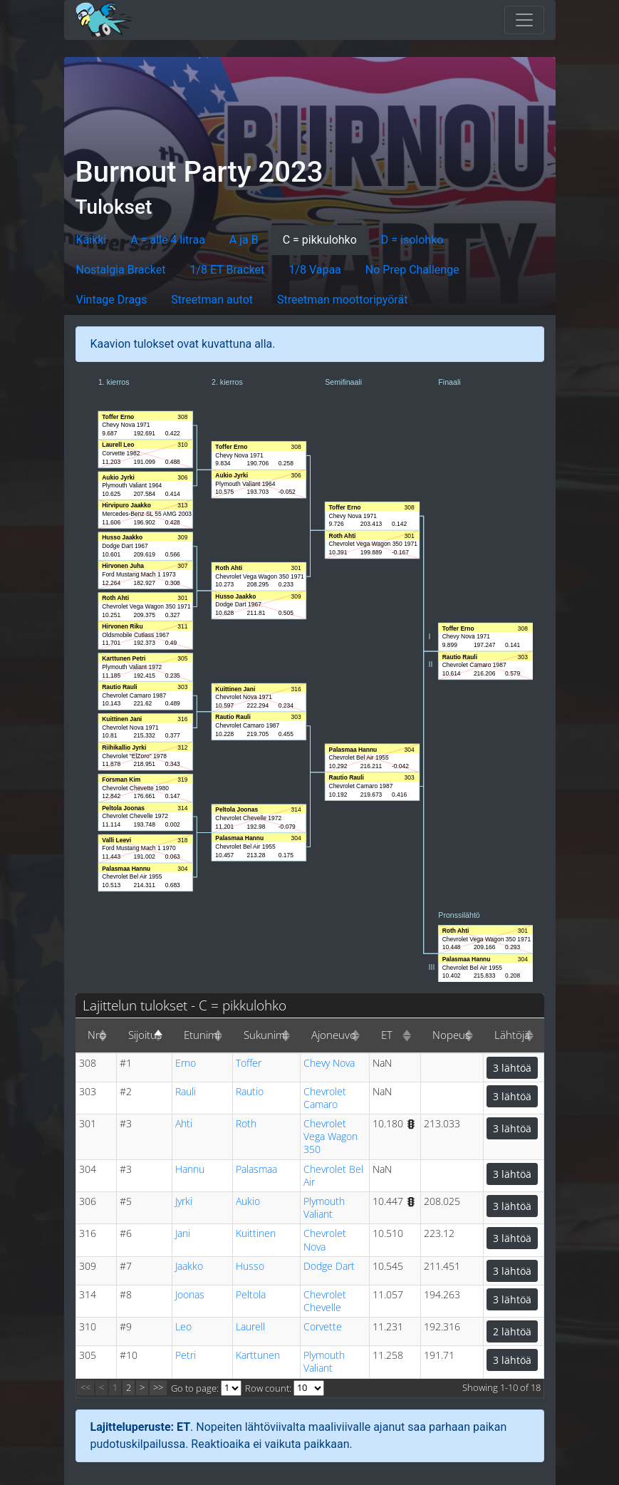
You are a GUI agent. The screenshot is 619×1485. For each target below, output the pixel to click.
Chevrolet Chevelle (324, 1301)
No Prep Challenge (412, 269)
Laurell (250, 1326)
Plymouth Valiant (324, 1207)
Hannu (189, 1169)
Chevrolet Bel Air (333, 1175)
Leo (183, 1326)
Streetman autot (212, 299)
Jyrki (183, 1201)
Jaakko (189, 1266)
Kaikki (91, 240)
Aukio (248, 1201)
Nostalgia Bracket (121, 269)
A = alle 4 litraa (167, 240)
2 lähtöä (512, 1331)
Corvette (322, 1326)
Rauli (185, 1091)
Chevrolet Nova (324, 1239)
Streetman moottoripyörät (342, 299)
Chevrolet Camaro (324, 1098)
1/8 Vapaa (314, 269)
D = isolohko (412, 240)
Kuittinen (256, 1233)
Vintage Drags (111, 299)
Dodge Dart (329, 1266)
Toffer (248, 1063)
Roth (246, 1123)
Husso (250, 1266)
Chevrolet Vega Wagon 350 (330, 1136)
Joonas (189, 1294)
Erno (185, 1063)
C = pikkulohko (320, 240)
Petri (185, 1355)
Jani (182, 1233)
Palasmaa (256, 1169)
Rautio (250, 1091)
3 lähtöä (512, 1068)
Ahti (183, 1123)
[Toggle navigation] (524, 20)
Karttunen (258, 1355)
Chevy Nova (329, 1063)
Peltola (251, 1294)
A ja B (244, 240)
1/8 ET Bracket (227, 269)
